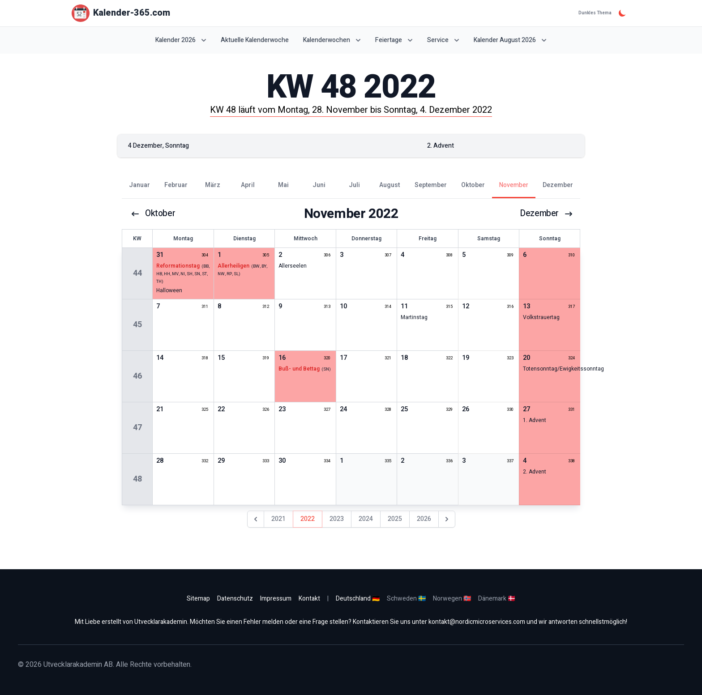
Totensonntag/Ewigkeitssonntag (563, 368)
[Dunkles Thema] (622, 13)
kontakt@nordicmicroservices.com (476, 622)
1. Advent (534, 420)
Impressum (275, 598)
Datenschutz (235, 598)
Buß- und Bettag (299, 368)
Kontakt (309, 598)
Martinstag (414, 317)
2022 (307, 519)
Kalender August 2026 (510, 40)
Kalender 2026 (180, 40)
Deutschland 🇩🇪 (358, 598)
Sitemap (198, 598)
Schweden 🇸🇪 (406, 598)
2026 (424, 519)
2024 (366, 519)
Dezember (546, 214)
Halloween (169, 290)
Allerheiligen (233, 265)
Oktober (153, 214)
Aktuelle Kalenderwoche (255, 40)
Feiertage (394, 40)
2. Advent (534, 471)
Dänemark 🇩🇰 (496, 598)
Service (443, 40)
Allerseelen (292, 265)
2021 (278, 519)
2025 (395, 519)
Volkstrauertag (541, 317)
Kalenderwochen (332, 40)
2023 (337, 519)
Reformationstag (178, 265)
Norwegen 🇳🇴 (452, 598)
